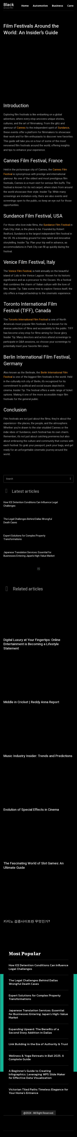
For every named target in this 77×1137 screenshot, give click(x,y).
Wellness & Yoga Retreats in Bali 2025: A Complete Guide (36, 1057)
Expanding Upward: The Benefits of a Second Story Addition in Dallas (34, 1031)
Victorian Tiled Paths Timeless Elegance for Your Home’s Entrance (38, 1091)
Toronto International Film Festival (28, 319)
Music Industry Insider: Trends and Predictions (37, 756)
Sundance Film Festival (56, 225)
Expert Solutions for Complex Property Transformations (24, 537)
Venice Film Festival (20, 271)
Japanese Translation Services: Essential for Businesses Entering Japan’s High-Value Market (29, 554)
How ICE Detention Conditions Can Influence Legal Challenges (30, 504)
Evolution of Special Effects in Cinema (31, 809)
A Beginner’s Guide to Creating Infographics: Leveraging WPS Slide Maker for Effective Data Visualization (37, 1074)
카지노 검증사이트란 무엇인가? (26, 921)
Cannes (21, 128)
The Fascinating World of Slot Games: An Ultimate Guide (33, 865)
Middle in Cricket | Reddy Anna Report (31, 702)
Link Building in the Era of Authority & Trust (38, 1044)
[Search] (70, 479)
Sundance (63, 128)
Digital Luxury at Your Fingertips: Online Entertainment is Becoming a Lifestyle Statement (31, 644)
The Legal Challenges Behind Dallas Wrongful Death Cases (27, 520)
